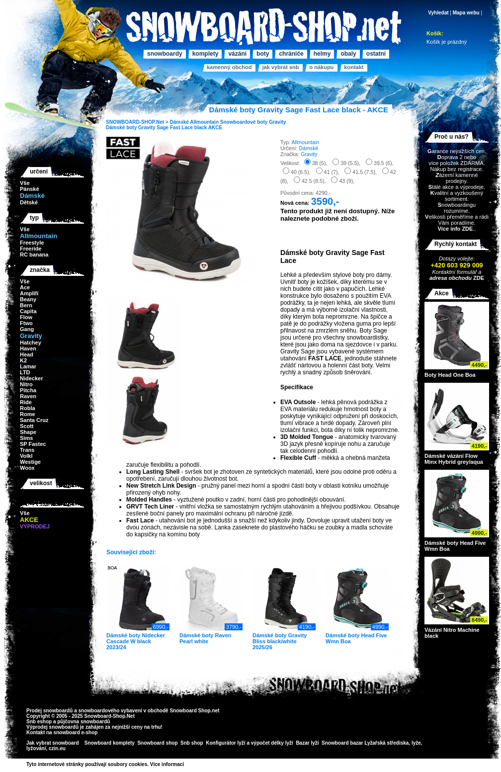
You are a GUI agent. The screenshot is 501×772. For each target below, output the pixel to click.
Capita (28, 311)
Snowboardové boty (244, 122)
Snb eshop (39, 721)
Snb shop (191, 743)
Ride (26, 402)
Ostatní (376, 53)
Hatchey (30, 342)
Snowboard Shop (189, 710)
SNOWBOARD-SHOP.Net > (137, 122)
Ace (25, 287)
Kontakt (353, 67)
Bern (26, 305)
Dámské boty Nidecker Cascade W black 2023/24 (135, 641)
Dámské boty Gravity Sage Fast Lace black (156, 127)
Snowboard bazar (342, 743)
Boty (262, 53)
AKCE (215, 127)
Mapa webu (466, 12)
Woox (27, 468)
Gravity (277, 122)
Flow (26, 317)
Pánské (29, 189)
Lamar (28, 366)
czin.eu (57, 748)
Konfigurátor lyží (225, 743)
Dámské (178, 122)
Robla (27, 408)
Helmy (322, 53)
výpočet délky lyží (272, 743)
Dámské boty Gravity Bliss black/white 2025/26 (279, 641)
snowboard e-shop (75, 732)
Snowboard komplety (109, 743)
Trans (27, 450)
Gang (27, 329)
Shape (28, 432)
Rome (27, 414)
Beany (28, 299)
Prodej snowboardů (50, 710)
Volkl (26, 456)
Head (26, 354)
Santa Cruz (34, 420)
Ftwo (26, 323)
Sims (26, 438)
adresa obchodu (450, 278)
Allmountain (204, 122)
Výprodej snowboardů (52, 727)
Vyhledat (438, 12)
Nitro (26, 384)
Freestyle (32, 243)
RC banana (34, 254)
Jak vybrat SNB (280, 67)
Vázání (237, 53)
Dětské (29, 202)
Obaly (348, 53)
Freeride (30, 249)
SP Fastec (33, 444)
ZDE (478, 278)
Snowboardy (164, 53)
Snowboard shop (157, 743)
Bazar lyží (307, 743)
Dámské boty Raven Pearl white (205, 638)
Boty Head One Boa (450, 375)
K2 (23, 360)
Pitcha (28, 390)
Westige (30, 462)
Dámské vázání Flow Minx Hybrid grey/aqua (453, 459)
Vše (25, 183)
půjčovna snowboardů (83, 721)
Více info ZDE (455, 229)
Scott (27, 426)
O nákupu (321, 67)
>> (187, 764)
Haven (28, 348)
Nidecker (31, 378)
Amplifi (29, 293)
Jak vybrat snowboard (53, 743)
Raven (28, 396)
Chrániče (291, 53)
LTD (25, 372)
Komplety (205, 53)
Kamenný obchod (229, 67)
